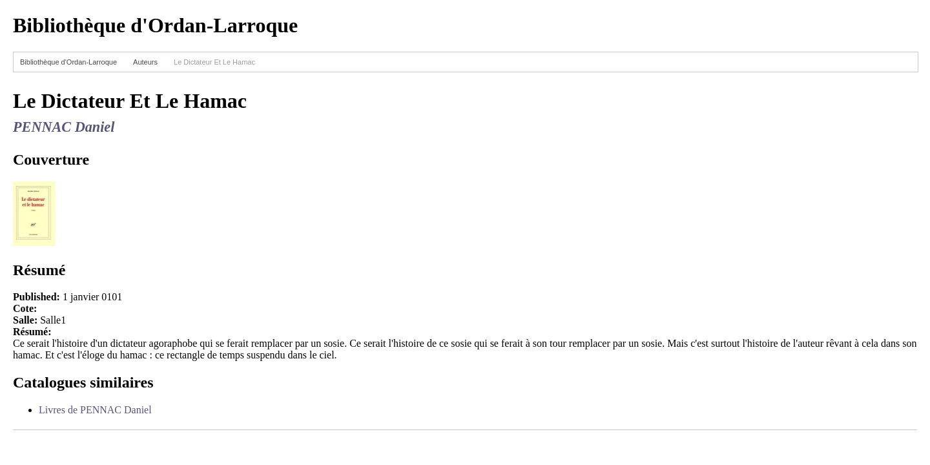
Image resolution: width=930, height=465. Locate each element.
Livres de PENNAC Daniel (95, 409)
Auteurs (145, 62)
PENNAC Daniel (63, 127)
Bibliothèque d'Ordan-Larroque (68, 62)
